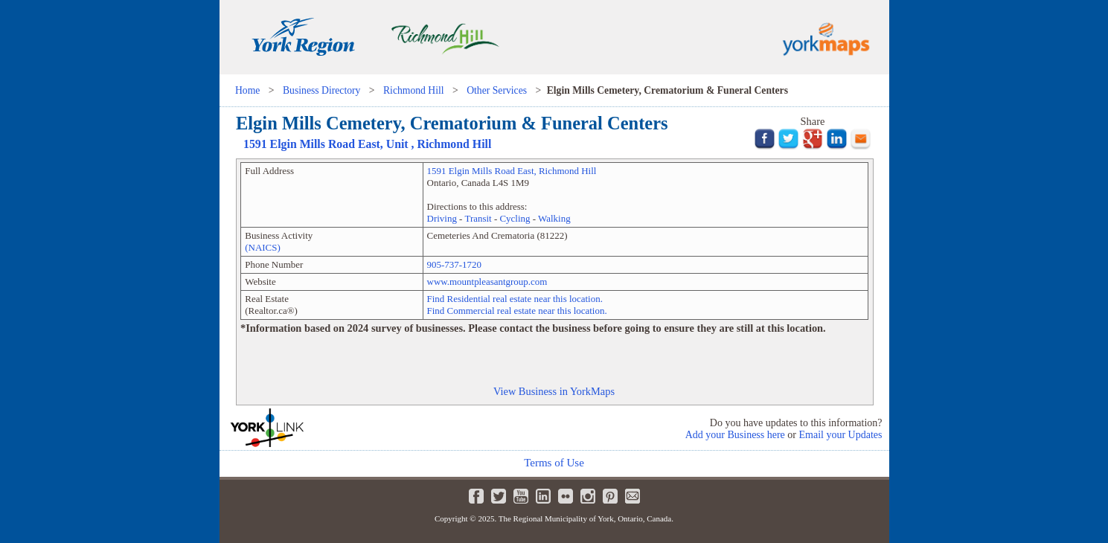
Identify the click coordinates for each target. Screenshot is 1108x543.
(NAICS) (263, 247)
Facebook (476, 496)
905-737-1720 (454, 264)
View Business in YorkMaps (554, 391)
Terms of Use (554, 463)
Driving (442, 218)
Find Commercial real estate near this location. (517, 310)
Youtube (520, 496)
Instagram (587, 496)
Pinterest (610, 496)
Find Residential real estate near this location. (515, 298)
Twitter (498, 496)
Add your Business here (735, 434)
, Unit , (367, 144)
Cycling (514, 218)
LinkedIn (543, 496)
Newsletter (632, 496)
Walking (554, 218)
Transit (477, 218)
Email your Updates (841, 434)
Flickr (565, 496)
